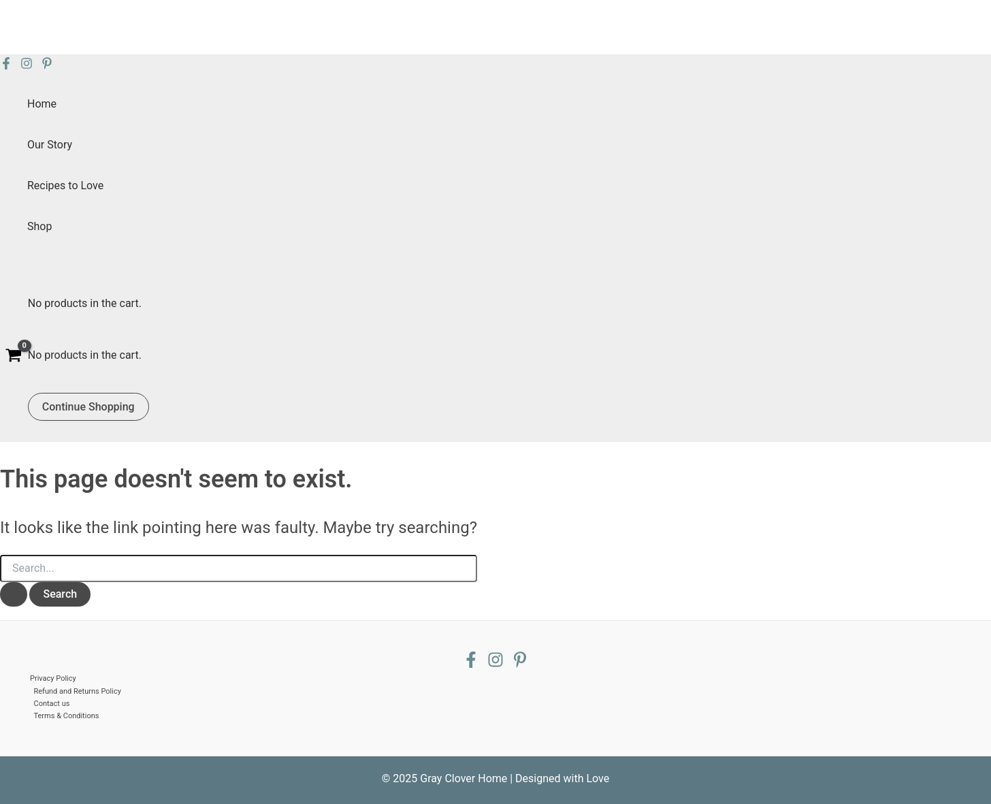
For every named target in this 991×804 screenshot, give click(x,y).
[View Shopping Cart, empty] (14, 357)
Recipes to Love (65, 185)
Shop (39, 226)
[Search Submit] (13, 594)
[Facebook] (6, 65)
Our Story (49, 144)
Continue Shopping (88, 406)
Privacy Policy (53, 678)
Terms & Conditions (66, 715)
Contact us (52, 703)
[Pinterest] (47, 65)
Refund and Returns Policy (77, 691)
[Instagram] (26, 65)
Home (41, 103)
